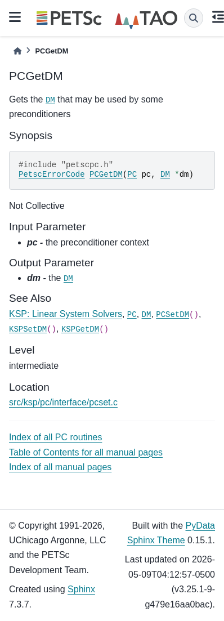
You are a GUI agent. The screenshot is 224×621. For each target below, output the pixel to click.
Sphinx (81, 589)
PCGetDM (106, 174)
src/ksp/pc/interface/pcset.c (63, 402)
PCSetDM (172, 314)
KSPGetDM (80, 329)
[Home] (17, 51)
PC (132, 174)
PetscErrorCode (52, 174)
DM (50, 100)
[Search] (193, 18)
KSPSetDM (28, 329)
